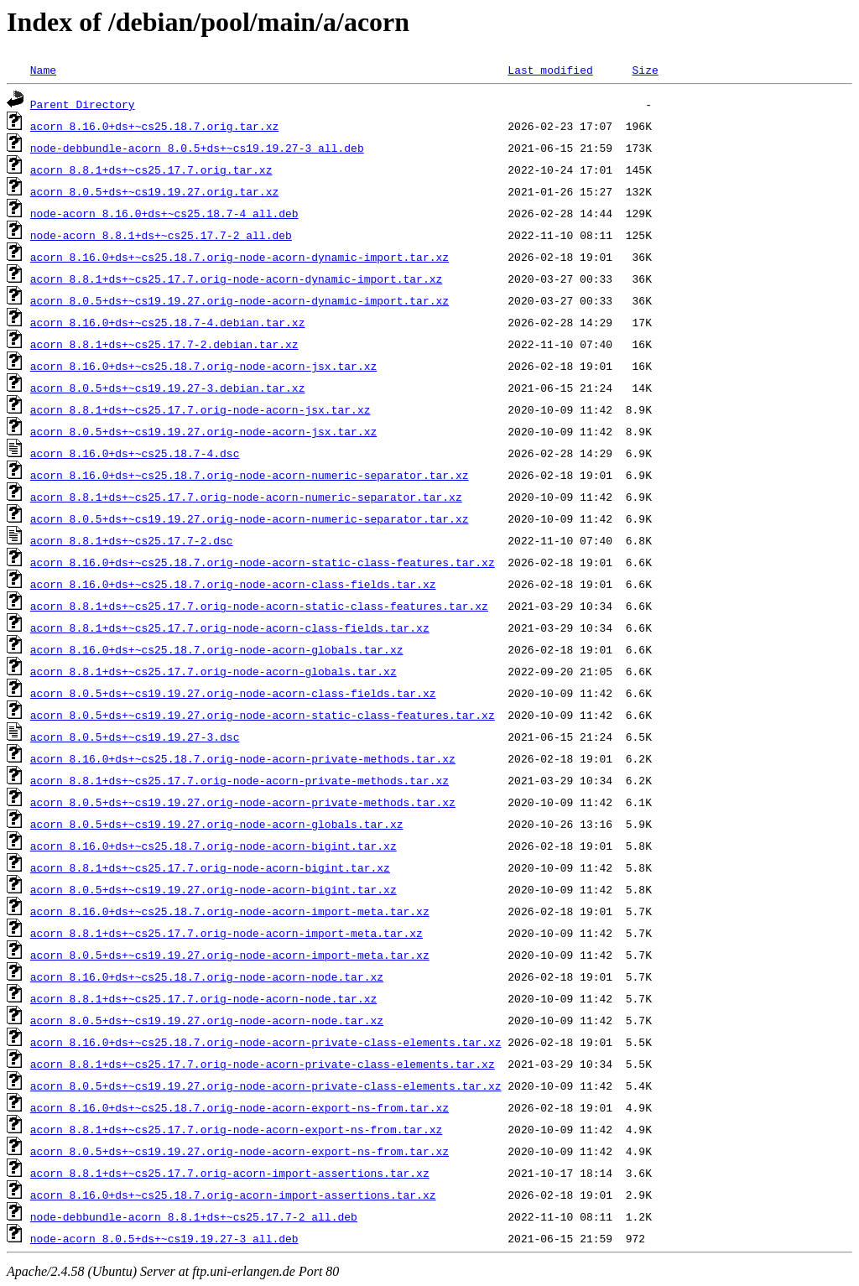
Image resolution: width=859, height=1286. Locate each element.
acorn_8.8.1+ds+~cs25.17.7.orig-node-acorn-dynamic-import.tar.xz (236, 278)
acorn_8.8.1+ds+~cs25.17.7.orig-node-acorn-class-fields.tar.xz (230, 627)
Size (645, 69)
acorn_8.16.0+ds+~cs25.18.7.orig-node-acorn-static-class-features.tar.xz (262, 562)
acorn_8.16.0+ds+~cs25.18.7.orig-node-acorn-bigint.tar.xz (213, 845)
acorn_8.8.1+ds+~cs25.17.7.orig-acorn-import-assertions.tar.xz (230, 1172)
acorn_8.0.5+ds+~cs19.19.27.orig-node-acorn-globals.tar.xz (216, 823)
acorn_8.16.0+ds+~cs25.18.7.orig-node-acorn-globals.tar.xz (216, 649)
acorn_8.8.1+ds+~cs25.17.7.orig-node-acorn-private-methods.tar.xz (239, 780)
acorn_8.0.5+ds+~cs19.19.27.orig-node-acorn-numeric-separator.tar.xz (249, 518)
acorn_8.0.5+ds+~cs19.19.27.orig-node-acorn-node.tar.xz (206, 1020)
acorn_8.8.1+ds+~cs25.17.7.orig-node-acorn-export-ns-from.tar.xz (236, 1129)
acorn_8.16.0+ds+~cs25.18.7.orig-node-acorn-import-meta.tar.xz (230, 911)
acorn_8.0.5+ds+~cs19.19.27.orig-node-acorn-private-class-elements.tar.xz (266, 1085)
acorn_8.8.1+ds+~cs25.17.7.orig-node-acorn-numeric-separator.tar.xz (246, 496)
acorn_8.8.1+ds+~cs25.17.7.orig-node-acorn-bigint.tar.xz (210, 867)
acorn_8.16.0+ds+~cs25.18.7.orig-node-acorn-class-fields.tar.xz (233, 583)
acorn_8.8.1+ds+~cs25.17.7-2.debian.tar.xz (164, 343)
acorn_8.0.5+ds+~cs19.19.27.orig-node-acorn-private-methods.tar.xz (243, 802)
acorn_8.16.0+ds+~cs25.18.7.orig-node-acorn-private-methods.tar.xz (243, 758)
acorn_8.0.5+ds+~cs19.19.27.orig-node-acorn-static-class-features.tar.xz (262, 714)
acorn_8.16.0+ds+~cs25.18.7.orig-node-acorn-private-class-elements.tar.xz (266, 1041)
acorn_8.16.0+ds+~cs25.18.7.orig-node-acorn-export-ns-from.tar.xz (239, 1107)
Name (43, 69)
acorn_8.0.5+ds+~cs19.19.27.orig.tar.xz (154, 191)
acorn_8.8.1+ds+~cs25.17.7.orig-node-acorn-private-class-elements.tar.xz (262, 1063)
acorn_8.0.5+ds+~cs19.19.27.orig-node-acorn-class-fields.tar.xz (233, 692)
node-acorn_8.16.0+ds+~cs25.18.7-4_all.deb (164, 213)
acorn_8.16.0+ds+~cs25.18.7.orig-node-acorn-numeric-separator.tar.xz (249, 474)
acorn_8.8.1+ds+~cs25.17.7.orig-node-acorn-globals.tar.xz (213, 671)
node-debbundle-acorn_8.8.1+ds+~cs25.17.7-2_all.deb (193, 1216)
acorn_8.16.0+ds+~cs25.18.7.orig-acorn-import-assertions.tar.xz (233, 1194)
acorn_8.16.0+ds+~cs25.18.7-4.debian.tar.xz (167, 322)
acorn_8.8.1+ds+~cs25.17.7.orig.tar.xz (151, 169)
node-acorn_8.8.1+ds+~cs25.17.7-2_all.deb (161, 234)
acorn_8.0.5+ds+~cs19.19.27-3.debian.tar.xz (167, 387)
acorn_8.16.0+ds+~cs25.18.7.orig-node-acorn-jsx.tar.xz (203, 365)
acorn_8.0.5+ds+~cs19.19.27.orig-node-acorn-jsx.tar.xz (203, 431)
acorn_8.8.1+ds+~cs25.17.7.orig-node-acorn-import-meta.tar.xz (226, 932)
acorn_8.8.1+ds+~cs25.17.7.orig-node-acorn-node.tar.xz (203, 998)
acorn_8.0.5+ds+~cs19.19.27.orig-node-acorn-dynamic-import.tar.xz (239, 300)
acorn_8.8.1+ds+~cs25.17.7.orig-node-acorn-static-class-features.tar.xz (259, 605)
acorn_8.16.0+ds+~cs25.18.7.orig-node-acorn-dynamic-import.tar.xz (239, 256)
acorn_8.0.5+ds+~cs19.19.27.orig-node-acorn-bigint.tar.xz (213, 889)
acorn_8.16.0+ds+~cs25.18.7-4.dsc (135, 453)
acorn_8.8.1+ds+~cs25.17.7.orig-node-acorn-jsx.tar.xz (200, 409)
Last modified (550, 69)
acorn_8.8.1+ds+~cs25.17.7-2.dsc (131, 540)
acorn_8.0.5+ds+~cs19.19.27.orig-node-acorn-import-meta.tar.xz (230, 954)
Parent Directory (82, 104)
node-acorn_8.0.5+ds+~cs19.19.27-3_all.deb (164, 1238)
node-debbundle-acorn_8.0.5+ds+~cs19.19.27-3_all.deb (197, 147)
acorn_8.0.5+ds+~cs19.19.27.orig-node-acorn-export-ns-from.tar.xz (239, 1150)
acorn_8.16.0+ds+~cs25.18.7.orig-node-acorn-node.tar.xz (206, 976)
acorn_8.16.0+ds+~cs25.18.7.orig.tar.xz (154, 125)
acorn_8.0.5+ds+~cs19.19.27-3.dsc (135, 736)
